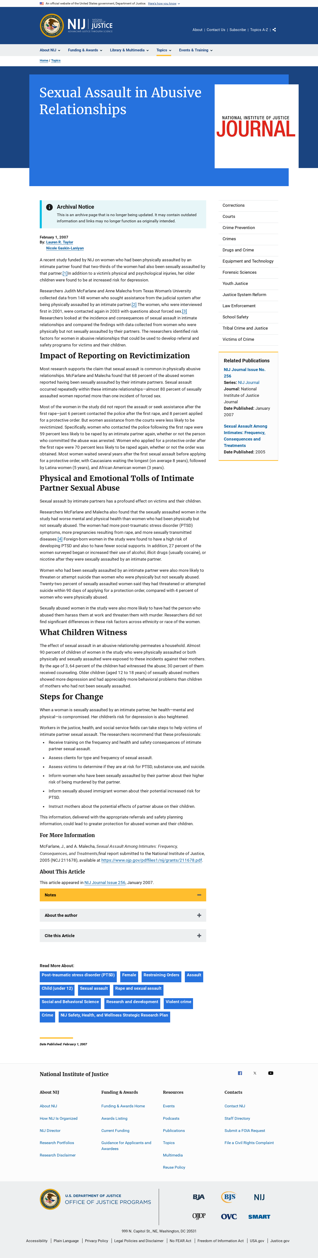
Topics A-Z (259, 30)
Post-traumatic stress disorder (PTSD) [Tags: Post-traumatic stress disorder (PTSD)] (78, 974)
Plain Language (66, 1241)
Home (44, 60)
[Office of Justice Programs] (52, 25)
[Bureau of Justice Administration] (199, 1201)
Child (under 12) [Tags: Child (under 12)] (57, 988)
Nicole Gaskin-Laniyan (65, 248)
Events (169, 1106)
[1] (65, 273)
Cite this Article (60, 935)
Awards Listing (114, 1118)
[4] (60, 539)
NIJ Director (50, 1130)
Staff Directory (237, 1118)
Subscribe (238, 30)
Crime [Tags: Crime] (47, 1015)
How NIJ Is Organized (59, 1118)
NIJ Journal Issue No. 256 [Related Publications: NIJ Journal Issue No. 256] (245, 372)
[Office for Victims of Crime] (229, 1220)
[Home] (90, 25)
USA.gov (257, 1241)
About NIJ (48, 1106)
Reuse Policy (174, 1167)
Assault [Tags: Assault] (194, 974)
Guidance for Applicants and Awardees (126, 1145)
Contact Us (216, 30)
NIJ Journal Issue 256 (104, 882)
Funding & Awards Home (123, 1106)
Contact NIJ (235, 1106)
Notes (50, 894)
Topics (56, 60)
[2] (134, 304)
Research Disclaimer (58, 1155)
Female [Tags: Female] (129, 974)
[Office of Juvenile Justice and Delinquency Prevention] (199, 1221)
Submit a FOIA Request (245, 1130)
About (197, 30)
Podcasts (171, 1118)
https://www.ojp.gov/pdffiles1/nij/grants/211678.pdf (151, 860)
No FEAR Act (180, 1241)
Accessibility (36, 1241)
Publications (174, 1130)
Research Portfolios (57, 1142)
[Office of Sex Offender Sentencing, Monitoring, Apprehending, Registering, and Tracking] (259, 1220)
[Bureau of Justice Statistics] (229, 1204)
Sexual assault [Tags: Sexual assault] (94, 988)
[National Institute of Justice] (259, 1201)
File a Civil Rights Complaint (249, 1142)
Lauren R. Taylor (59, 242)
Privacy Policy (96, 1241)
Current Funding (115, 1130)
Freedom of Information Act (221, 1241)
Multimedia (173, 1155)
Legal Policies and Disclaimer (138, 1241)
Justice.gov (279, 1241)
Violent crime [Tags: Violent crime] (178, 1001)
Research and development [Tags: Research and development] (132, 1001)
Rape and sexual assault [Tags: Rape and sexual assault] (138, 988)
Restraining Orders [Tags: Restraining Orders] (161, 974)
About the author (61, 915)
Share (278, 33)
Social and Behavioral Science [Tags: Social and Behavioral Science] (70, 1001)
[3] (184, 311)
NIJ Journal (248, 382)
